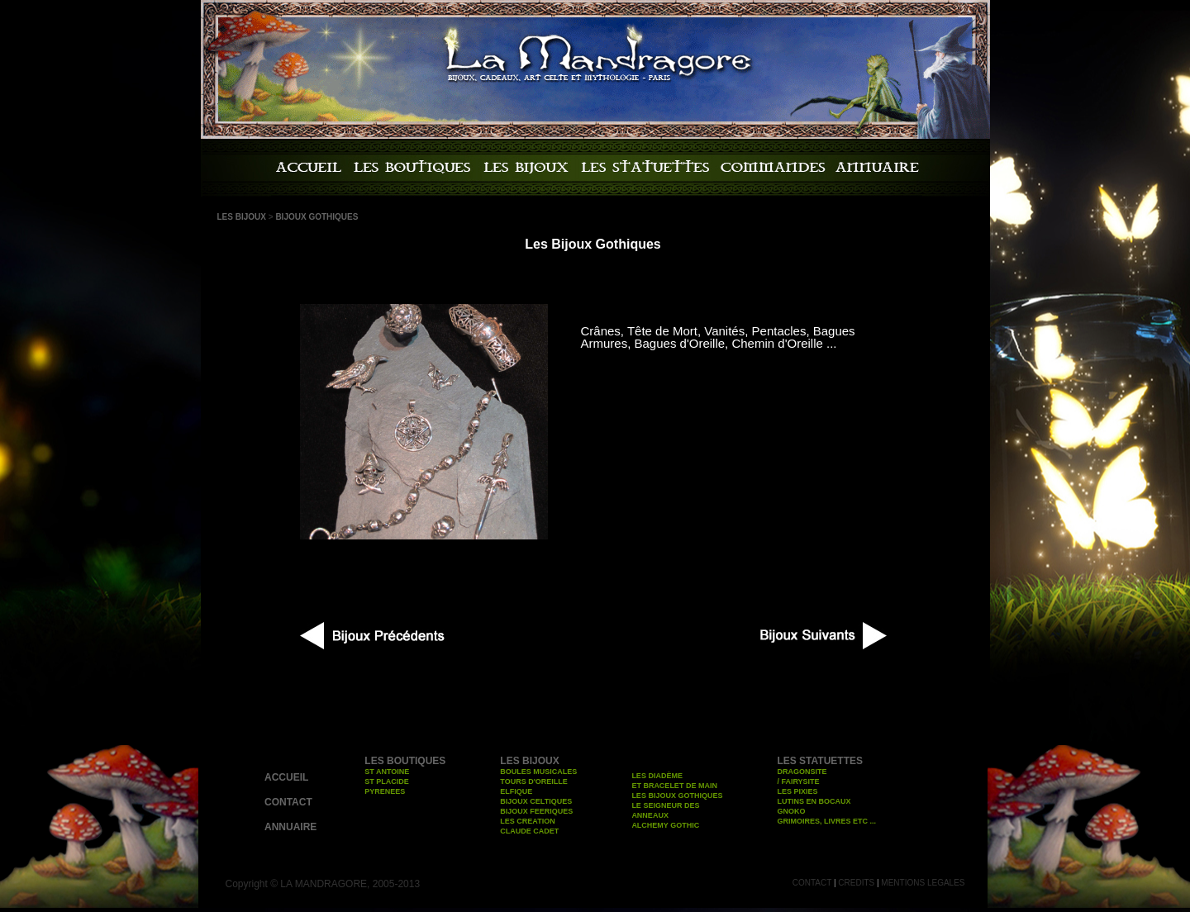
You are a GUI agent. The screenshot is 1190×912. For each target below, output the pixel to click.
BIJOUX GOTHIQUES (316, 216)
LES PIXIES (797, 791)
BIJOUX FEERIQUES (536, 811)
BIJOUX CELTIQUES (536, 801)
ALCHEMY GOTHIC (665, 825)
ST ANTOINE (386, 771)
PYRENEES (384, 791)
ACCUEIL (286, 777)
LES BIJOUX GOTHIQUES (676, 795)
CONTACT (288, 802)
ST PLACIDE (386, 781)
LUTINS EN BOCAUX (813, 801)
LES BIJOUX (241, 216)
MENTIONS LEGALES (922, 882)
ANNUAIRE (290, 827)
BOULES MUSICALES (538, 771)
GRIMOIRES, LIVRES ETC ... (826, 821)
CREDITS (856, 882)
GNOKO (791, 811)
